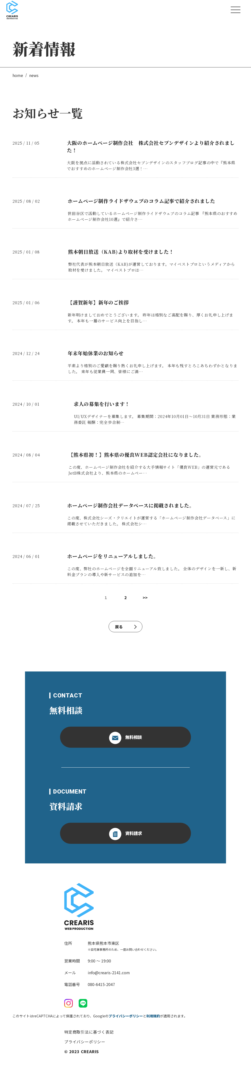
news (33, 75)
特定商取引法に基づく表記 (89, 1032)
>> (145, 597)
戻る (126, 627)
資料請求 (125, 834)
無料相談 (125, 738)
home (18, 75)
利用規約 (153, 1015)
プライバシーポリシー (126, 1015)
